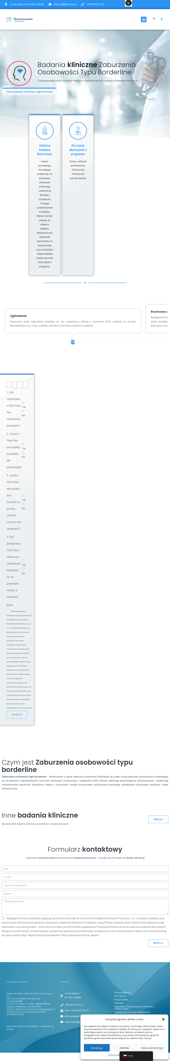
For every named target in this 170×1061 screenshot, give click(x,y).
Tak (24, 415)
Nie (23, 424)
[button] (163, 1019)
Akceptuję (97, 1047)
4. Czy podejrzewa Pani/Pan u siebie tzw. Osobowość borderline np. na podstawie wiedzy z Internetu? (14, 575)
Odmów (124, 1047)
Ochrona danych (116, 1054)
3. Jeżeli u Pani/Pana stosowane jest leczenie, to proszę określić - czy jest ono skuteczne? (14, 510)
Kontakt (119, 1011)
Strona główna (122, 1001)
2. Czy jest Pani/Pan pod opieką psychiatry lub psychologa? (14, 459)
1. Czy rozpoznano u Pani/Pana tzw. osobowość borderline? (14, 417)
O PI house (120, 1004)
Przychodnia (121, 1008)
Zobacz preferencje (152, 1047)
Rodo (10, 613)
